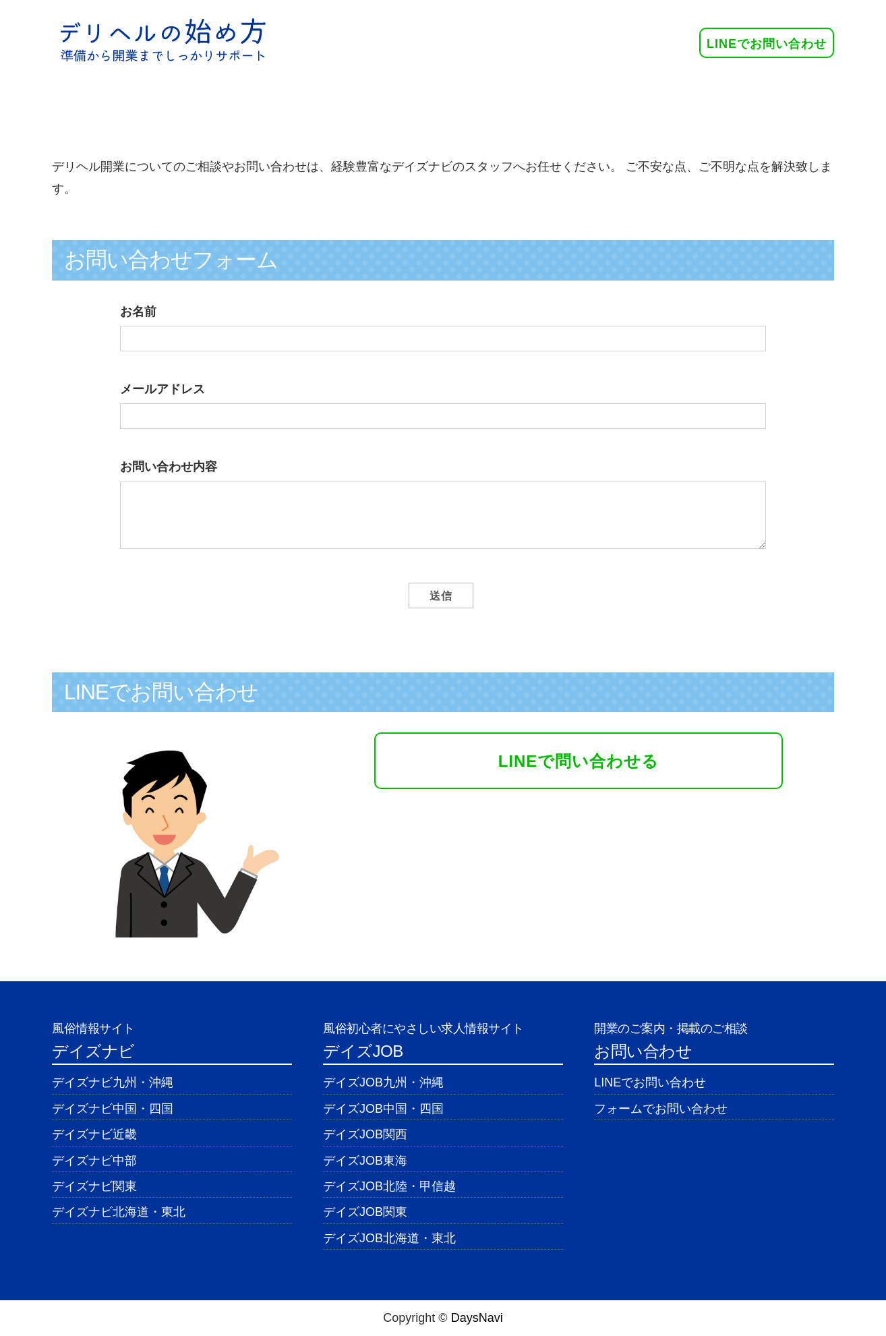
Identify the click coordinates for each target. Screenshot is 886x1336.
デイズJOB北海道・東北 (389, 1238)
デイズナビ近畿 (94, 1134)
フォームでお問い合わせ (661, 1108)
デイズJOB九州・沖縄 (383, 1082)
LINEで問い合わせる (578, 761)
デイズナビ (424, 98)
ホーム (172, 98)
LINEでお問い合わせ (767, 44)
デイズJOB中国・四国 (383, 1108)
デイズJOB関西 (365, 1134)
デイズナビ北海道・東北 (118, 1212)
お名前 (138, 311)
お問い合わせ (695, 98)
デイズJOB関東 (365, 1212)
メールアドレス (162, 389)
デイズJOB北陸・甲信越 (389, 1186)
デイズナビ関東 (94, 1186)
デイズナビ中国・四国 (112, 1108)
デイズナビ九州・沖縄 (112, 1082)
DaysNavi (477, 1318)
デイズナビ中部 (94, 1160)
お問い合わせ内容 (168, 466)
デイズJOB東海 (365, 1160)
